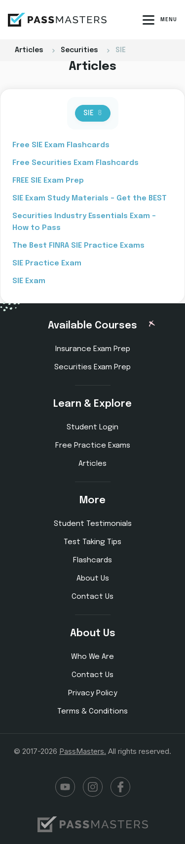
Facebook (120, 787)
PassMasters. (82, 751)
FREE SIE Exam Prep (48, 181)
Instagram (93, 787)
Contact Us (92, 597)
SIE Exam (28, 281)
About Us (92, 579)
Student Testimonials (93, 524)
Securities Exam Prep (92, 367)
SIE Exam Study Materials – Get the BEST (89, 198)
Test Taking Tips (92, 542)
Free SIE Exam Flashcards (61, 145)
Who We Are (92, 657)
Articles (92, 464)
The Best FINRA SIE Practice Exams (78, 246)
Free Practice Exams (92, 446)
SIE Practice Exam (46, 263)
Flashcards (92, 560)
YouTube (65, 787)
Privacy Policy (92, 693)
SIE (92, 113)
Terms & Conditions (92, 711)
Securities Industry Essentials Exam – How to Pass (84, 222)
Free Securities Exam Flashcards (75, 163)
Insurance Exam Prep (92, 349)
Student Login (92, 427)
